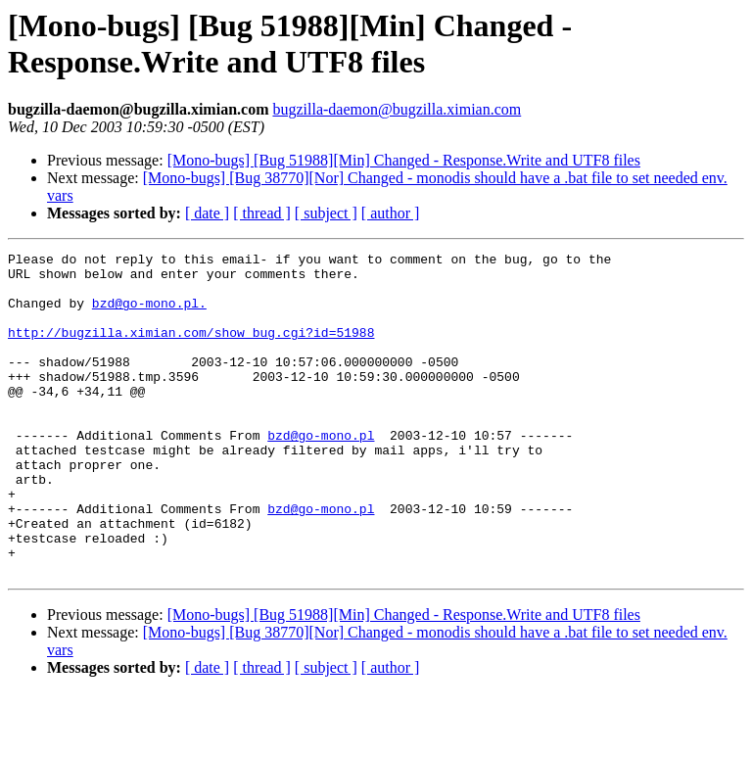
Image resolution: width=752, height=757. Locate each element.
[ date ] (207, 213)
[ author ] (390, 213)
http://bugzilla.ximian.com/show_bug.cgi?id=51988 (191, 349)
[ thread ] (262, 213)
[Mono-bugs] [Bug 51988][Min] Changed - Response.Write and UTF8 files (403, 160)
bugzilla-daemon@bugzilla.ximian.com (396, 109)
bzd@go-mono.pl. (149, 314)
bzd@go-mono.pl (320, 473)
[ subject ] (326, 213)
